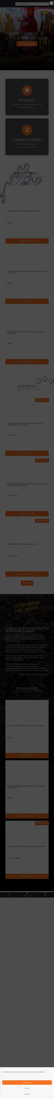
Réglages (27, 1094)
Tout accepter (27, 1082)
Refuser (27, 1088)
